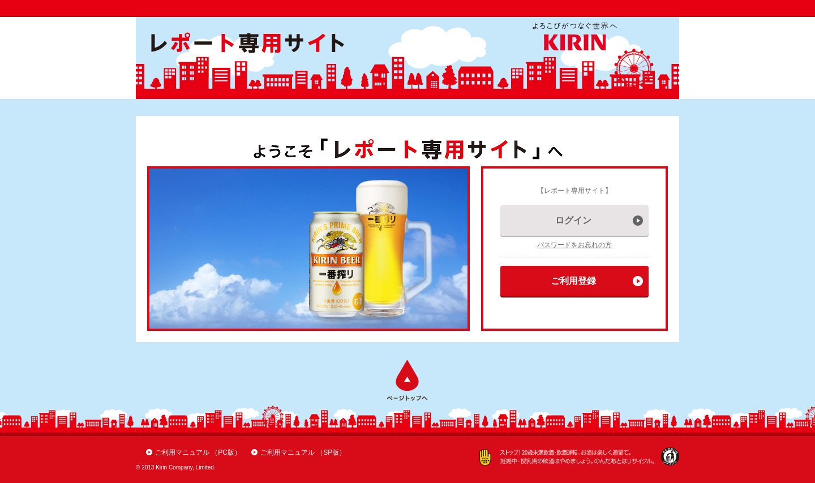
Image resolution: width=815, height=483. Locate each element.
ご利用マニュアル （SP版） (303, 452)
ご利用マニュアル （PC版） (198, 452)
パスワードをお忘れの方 (574, 245)
